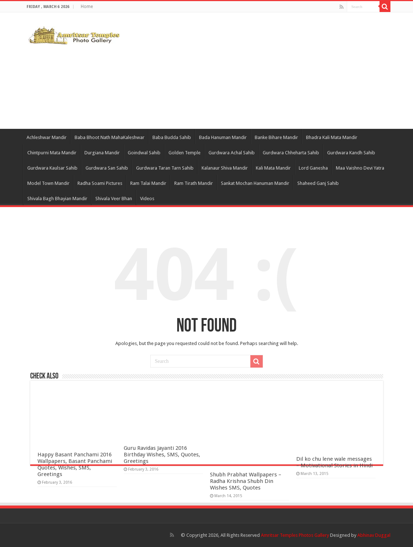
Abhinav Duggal (373, 535)
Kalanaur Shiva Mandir (225, 168)
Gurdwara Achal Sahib (232, 152)
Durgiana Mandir (102, 152)
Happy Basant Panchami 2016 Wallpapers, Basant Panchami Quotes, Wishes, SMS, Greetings (74, 464)
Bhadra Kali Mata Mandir (331, 137)
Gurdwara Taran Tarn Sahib (165, 168)
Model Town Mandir (48, 183)
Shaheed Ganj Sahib (318, 183)
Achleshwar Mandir (47, 137)
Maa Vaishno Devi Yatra (360, 168)
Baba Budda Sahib (171, 137)
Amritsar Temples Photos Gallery (295, 535)
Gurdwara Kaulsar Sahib (52, 168)
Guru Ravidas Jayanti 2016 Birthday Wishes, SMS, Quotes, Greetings (162, 454)
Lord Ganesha (313, 168)
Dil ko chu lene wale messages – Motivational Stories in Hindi (334, 462)
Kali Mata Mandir (273, 168)
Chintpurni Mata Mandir (51, 152)
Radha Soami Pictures (100, 183)
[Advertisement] (252, 71)
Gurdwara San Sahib (107, 168)
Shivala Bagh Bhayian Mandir (57, 198)
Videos (147, 198)
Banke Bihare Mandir (276, 137)
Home (87, 6)
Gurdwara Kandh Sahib (351, 152)
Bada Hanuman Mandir (223, 137)
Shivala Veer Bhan (113, 198)
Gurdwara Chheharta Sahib (291, 152)
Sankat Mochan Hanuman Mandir (255, 183)
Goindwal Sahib (144, 152)
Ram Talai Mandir (148, 183)
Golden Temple (184, 152)
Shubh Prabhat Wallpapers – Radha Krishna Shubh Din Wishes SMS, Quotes (245, 481)
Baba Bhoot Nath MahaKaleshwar (109, 137)
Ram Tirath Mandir (193, 183)
